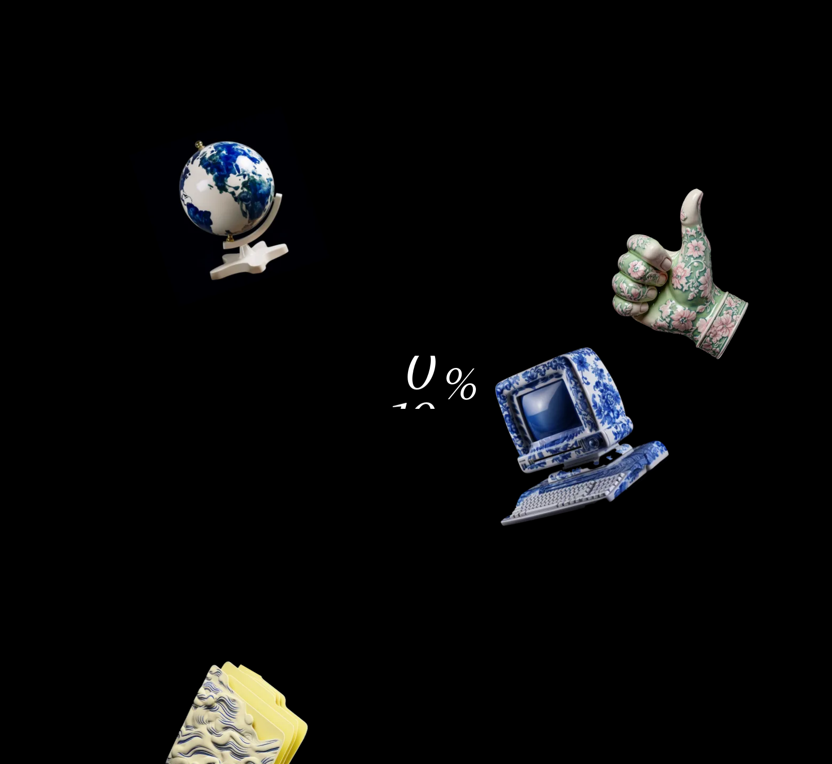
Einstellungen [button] (331, 424)
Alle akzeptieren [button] (501, 424)
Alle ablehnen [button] (553, 311)
